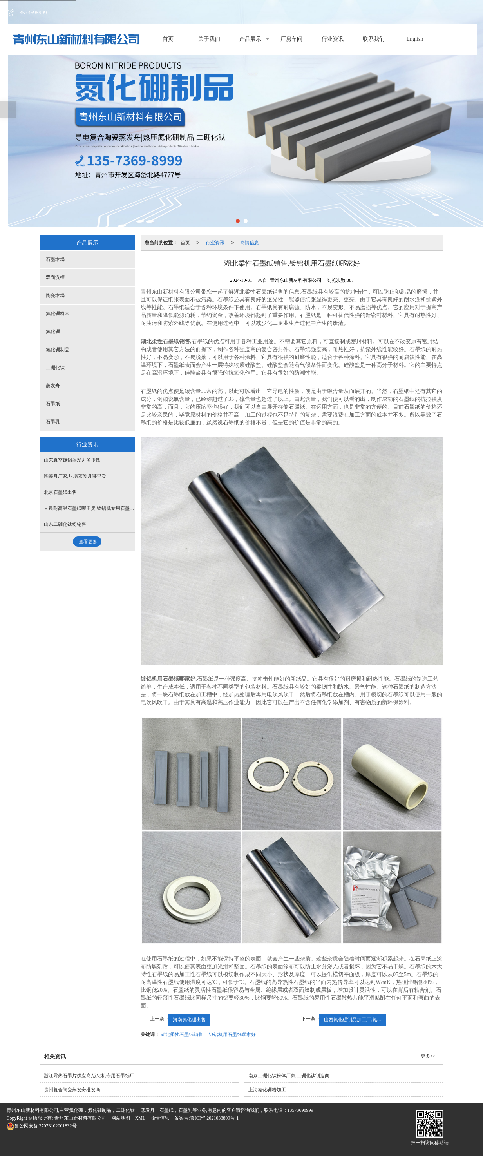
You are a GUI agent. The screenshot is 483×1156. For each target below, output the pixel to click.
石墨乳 (53, 421)
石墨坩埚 (55, 259)
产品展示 (250, 39)
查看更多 (88, 541)
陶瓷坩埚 (55, 295)
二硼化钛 (55, 367)
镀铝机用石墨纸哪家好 (232, 1034)
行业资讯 (333, 39)
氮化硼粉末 (57, 313)
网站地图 (120, 1118)
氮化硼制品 (57, 349)
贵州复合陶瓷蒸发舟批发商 (72, 1090)
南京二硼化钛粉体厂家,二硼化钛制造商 (288, 1075)
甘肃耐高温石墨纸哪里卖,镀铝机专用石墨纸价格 (94, 508)
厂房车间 (291, 39)
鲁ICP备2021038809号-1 (214, 1118)
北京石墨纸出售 (60, 492)
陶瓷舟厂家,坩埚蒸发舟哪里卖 (75, 476)
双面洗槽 (55, 277)
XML (140, 1118)
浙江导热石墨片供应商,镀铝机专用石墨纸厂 (89, 1075)
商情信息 (249, 242)
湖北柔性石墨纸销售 (182, 1034)
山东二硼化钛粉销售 (65, 524)
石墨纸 (53, 403)
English (415, 39)
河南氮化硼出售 (189, 1019)
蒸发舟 (53, 385)
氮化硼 (53, 331)
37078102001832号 (42, 1126)
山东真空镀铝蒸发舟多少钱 (72, 460)
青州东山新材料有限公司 (80, 1118)
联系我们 (374, 39)
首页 (168, 39)
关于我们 (209, 39)
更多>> (428, 1056)
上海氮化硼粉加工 (267, 1090)
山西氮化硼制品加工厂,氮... (352, 1019)
